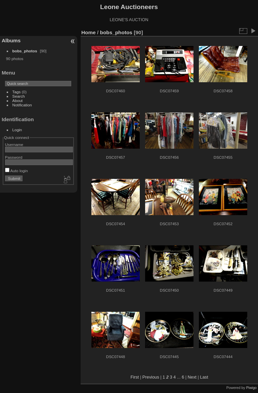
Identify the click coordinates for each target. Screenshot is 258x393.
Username (14, 144)
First (134, 377)
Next (192, 377)
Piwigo (251, 388)
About (17, 100)
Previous (150, 377)
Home (88, 32)
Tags (16, 92)
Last (204, 377)
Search (18, 96)
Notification (22, 105)
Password (14, 157)
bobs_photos (24, 51)
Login (17, 130)
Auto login (16, 170)
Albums (11, 40)
